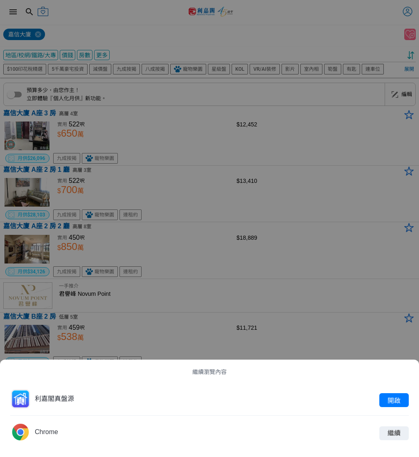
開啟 (394, 400)
